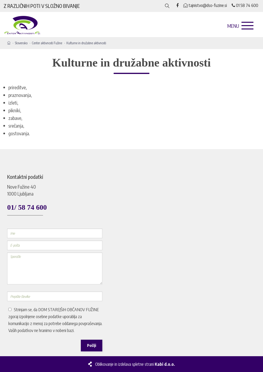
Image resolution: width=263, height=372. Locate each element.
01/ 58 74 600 (27, 207)
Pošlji (91, 345)
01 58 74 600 (245, 5)
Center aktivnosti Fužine (47, 43)
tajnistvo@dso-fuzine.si (205, 5)
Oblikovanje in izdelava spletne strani (135, 364)
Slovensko (21, 43)
